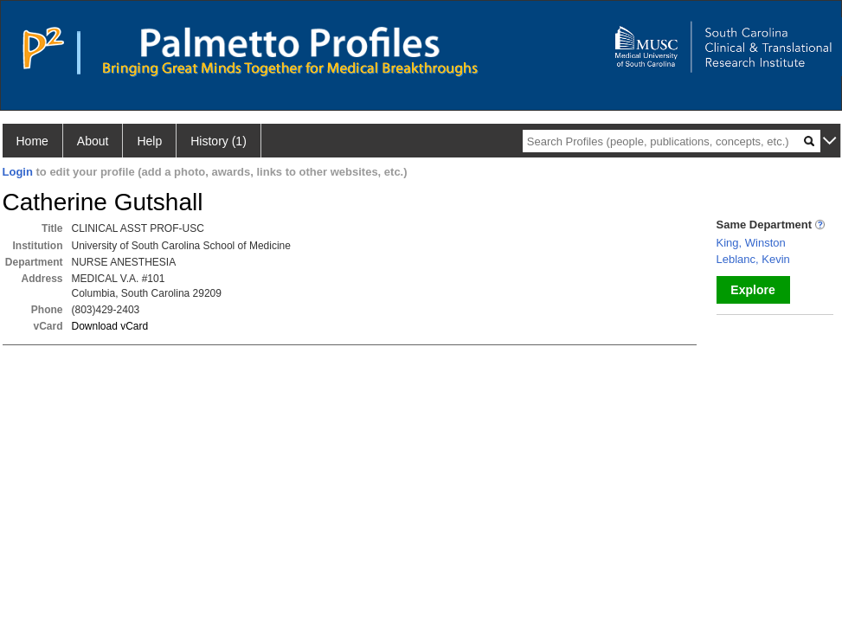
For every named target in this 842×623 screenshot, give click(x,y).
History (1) (218, 141)
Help (149, 141)
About (93, 141)
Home (32, 141)
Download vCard (110, 326)
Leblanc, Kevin (753, 259)
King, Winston (751, 242)
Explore (752, 290)
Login (18, 171)
